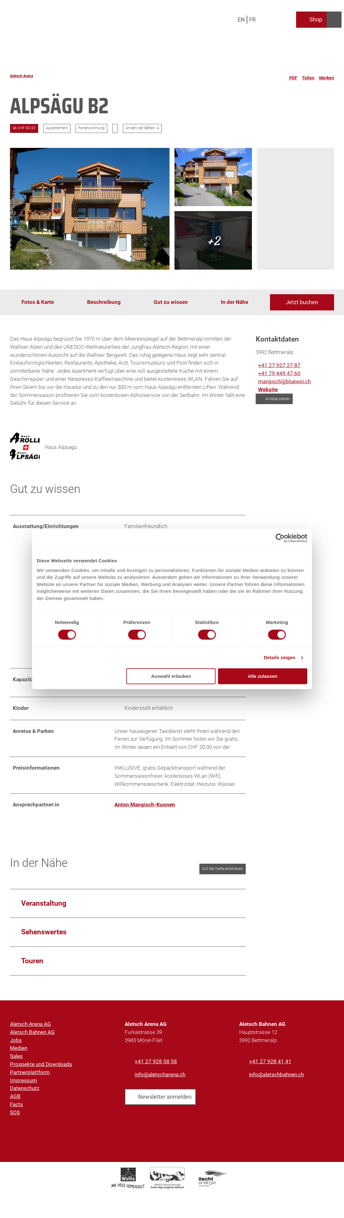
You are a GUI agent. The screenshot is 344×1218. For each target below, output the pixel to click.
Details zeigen (279, 657)
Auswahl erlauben (171, 676)
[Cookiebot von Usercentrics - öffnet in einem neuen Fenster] (280, 538)
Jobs (16, 1044)
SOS (15, 1117)
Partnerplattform (30, 1077)
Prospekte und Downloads (41, 1068)
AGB (15, 1101)
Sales (16, 1060)
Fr (252, 19)
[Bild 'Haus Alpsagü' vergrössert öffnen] (25, 447)
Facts (16, 1109)
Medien (18, 1052)
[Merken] (326, 76)
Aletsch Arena (21, 76)
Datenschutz (24, 1092)
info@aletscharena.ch (160, 1079)
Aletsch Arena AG (30, 1028)
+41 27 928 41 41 (270, 1066)
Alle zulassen (262, 676)
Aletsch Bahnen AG (32, 1036)
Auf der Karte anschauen (222, 873)
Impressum (23, 1084)
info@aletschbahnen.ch (276, 1079)
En (241, 19)
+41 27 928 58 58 (156, 1066)
